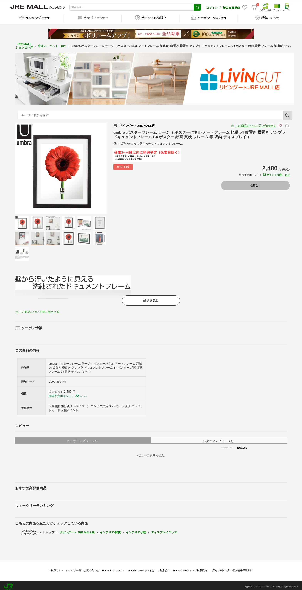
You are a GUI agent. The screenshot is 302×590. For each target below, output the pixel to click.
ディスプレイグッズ (164, 529)
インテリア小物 (136, 529)
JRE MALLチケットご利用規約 (189, 567)
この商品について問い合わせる (255, 123)
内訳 (287, 172)
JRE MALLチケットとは (141, 567)
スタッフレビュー (219, 438)
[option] (61, 165)
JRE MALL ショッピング (24, 43)
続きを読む (151, 297)
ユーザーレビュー (83, 438)
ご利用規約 (163, 567)
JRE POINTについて (113, 567)
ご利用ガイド (55, 567)
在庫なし (255, 182)
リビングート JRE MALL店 (77, 529)
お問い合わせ (91, 567)
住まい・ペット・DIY (52, 43)
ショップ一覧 (73, 567)
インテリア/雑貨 (110, 529)
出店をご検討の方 (220, 567)
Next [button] (86, 165)
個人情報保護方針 (242, 567)
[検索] (287, 112)
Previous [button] (35, 165)
